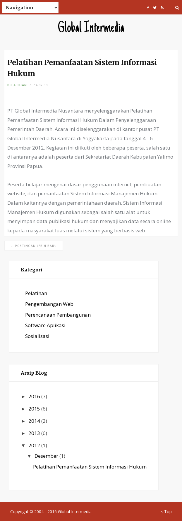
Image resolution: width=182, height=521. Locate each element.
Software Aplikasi (45, 325)
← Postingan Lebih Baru (34, 246)
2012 (34, 445)
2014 (34, 420)
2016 (34, 396)
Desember (47, 455)
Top (166, 511)
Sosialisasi (37, 336)
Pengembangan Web (49, 304)
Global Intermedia (91, 28)
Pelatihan (17, 85)
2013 (34, 433)
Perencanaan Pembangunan (58, 314)
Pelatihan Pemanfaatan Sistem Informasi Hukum (90, 466)
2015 (34, 408)
